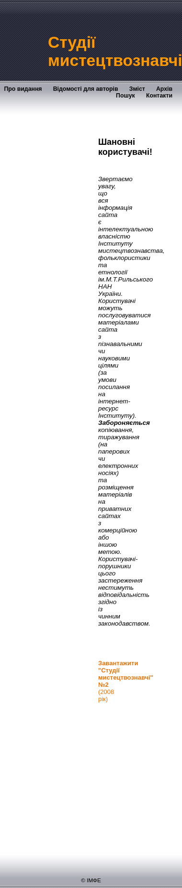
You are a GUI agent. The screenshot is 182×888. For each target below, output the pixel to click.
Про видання (23, 89)
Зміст (137, 89)
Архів (164, 89)
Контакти (159, 95)
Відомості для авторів (85, 89)
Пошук (125, 95)
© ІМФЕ (91, 880)
